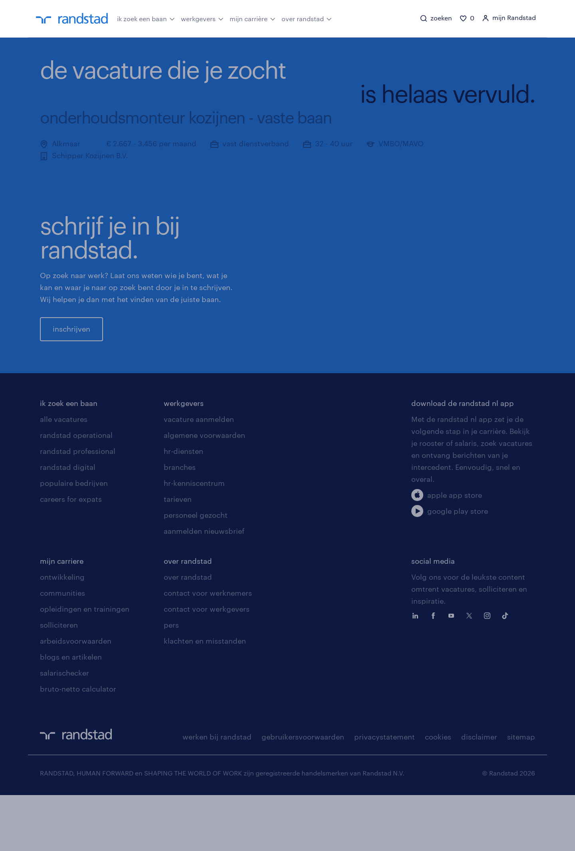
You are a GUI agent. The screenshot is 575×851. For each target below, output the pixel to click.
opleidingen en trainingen (84, 664)
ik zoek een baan (146, 18)
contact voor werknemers (208, 648)
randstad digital (67, 523)
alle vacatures (63, 475)
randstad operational (76, 491)
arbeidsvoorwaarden (75, 696)
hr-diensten (183, 507)
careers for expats (71, 555)
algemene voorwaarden (204, 491)
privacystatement (384, 792)
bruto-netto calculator (78, 744)
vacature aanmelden (199, 475)
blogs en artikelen (71, 712)
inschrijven (71, 356)
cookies (438, 792)
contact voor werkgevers (207, 664)
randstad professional (77, 507)
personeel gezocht (196, 571)
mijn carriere (61, 616)
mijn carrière (253, 18)
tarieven (178, 555)
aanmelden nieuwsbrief (204, 587)
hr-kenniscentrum (194, 539)
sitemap (521, 792)
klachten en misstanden (205, 696)
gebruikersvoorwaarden (303, 792)
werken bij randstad (217, 792)
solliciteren (59, 680)
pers (171, 680)
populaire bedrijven (74, 539)
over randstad (307, 18)
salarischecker (64, 728)
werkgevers (202, 18)
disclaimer (479, 792)
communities (62, 648)
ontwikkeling (62, 632)
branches (180, 523)
